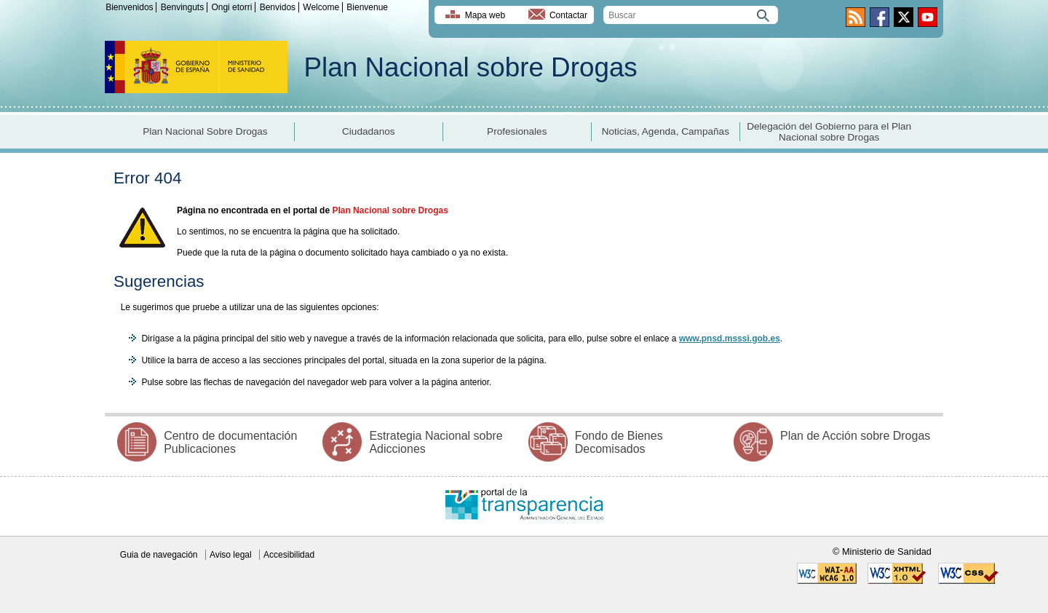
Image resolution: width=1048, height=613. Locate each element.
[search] (690, 15)
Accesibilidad (288, 555)
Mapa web (485, 15)
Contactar (568, 15)
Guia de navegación (159, 555)
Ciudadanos (368, 131)
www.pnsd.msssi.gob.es (729, 338)
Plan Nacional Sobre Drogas (205, 131)
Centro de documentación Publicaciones (230, 442)
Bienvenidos (129, 7)
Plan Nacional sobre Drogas (471, 67)
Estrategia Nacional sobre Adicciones (435, 442)
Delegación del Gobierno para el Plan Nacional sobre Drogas (829, 132)
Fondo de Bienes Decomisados (619, 442)
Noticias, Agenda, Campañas (665, 131)
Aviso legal (231, 555)
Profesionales (517, 131)
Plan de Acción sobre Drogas (855, 436)
